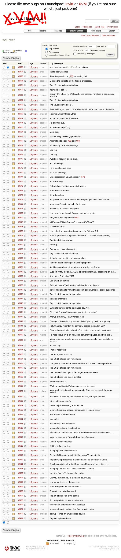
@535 (20, 357)
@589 (20, 109)
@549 (20, 291)
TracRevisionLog (75, 540)
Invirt (69, 4)
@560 (20, 241)
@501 (20, 513)
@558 (20, 250)
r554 (76, 219)
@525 (20, 404)
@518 (20, 435)
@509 (20, 476)
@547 (20, 301)
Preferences (113, 27)
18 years (34, 67)
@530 (20, 379)
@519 (20, 431)
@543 (20, 319)
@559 (20, 246)
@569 (20, 200)
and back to (106, 46)
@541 (20, 328)
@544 (20, 314)
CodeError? (71, 67)
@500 (20, 517)
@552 (20, 278)
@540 (20, 332)
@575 (20, 173)
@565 (20, 219)
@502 (20, 508)
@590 (20, 105)
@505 (20, 495)
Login (77, 27)
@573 (20, 182)
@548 (20, 296)
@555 (20, 264)
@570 (20, 196)
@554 (20, 269)
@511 (20, 467)
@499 (20, 522)
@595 (20, 80)
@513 (20, 458)
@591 (20, 100)
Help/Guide (87, 27)
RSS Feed (54, 548)
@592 (20, 95)
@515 (20, 449)
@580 (20, 150)
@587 (20, 118)
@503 (20, 504)
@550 (20, 287)
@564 (20, 223)
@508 (20, 481)
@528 (20, 389)
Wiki (29, 31)
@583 (20, 137)
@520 (20, 426)
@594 (20, 85)
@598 (20, 67)
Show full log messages (84, 54)
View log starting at (85, 46)
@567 (20, 209)
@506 (20, 490)
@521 (20, 422)
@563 (20, 228)
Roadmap (58, 31)
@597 (20, 71)
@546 (20, 305)
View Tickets (96, 31)
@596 (20, 76)
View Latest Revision (90, 36)
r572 (83, 178)
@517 (20, 440)
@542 (20, 323)
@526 (20, 399)
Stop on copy (52, 49)
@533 (20, 366)
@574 (20, 178)
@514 (20, 454)
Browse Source (76, 31)
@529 (20, 384)
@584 (20, 132)
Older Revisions (108, 36)
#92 (69, 141)
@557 (20, 255)
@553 (20, 273)
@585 (20, 127)
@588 (20, 114)
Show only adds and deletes (57, 55)
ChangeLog (69, 548)
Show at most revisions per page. (89, 50)
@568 (20, 205)
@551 (20, 282)
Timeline (42, 31)
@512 (20, 463)
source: (8, 40)
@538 (20, 342)
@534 (20, 361)
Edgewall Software (37, 553)
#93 (77, 141)
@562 (20, 232)
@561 (20, 237)
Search (112, 31)
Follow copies (52, 52)
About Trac (99, 27)
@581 (20, 146)
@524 (20, 408)
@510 (20, 472)
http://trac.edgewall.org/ (109, 553)
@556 (20, 260)
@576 (20, 168)
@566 (20, 214)
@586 (20, 123)
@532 (20, 370)
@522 (20, 417)
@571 (20, 191)
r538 (71, 76)
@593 (20, 89)
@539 (20, 337)
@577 (20, 164)
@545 (20, 310)
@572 (20, 187)
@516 (20, 445)
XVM (83, 4)
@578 (20, 159)
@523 (20, 413)
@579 (20, 155)
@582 (20, 141)
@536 (20, 352)
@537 (20, 348)
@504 (20, 499)
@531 (20, 375)
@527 (20, 394)
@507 (20, 486)
